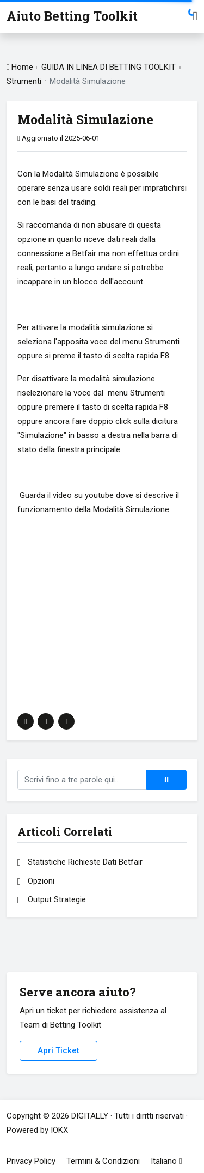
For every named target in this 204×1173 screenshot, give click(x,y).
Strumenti (25, 81)
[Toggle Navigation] (195, 16)
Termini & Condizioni (103, 1161)
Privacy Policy (31, 1161)
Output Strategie (51, 899)
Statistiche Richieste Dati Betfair (80, 862)
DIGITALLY (89, 1116)
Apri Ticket (58, 1050)
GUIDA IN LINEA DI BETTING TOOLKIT (108, 67)
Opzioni (35, 881)
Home (20, 67)
